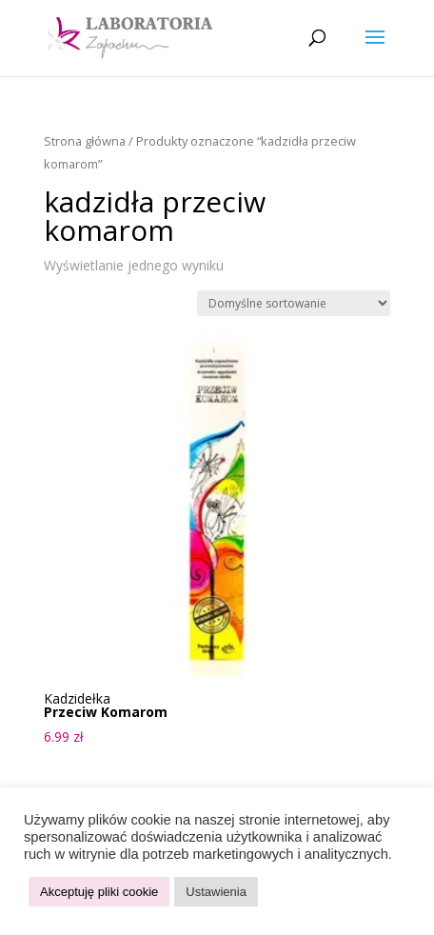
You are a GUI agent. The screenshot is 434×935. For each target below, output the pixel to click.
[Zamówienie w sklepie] (293, 303)
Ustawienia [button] (216, 892)
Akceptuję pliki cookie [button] (99, 892)
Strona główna (85, 140)
